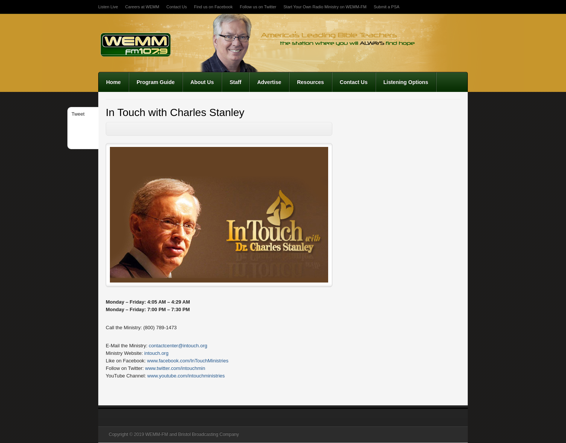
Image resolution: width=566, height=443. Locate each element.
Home (113, 82)
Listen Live (108, 7)
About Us (202, 82)
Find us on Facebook (213, 7)
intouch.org (156, 353)
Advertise (269, 82)
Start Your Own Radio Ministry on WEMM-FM (325, 7)
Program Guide (156, 82)
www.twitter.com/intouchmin (175, 368)
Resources (310, 82)
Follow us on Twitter (258, 7)
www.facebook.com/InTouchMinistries (187, 361)
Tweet (78, 114)
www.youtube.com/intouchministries (186, 376)
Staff (235, 82)
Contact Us (176, 7)
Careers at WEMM (142, 7)
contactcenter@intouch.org (178, 345)
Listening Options (405, 82)
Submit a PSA (386, 7)
